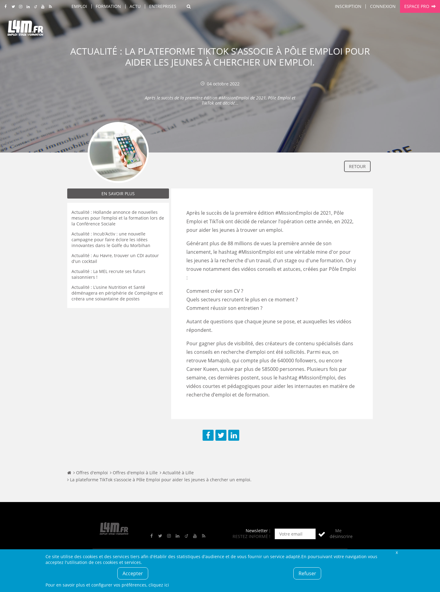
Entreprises (162, 6)
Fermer (396, 552)
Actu (135, 6)
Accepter (133, 573)
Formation (108, 6)
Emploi (79, 6)
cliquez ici (158, 585)
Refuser (307, 573)
